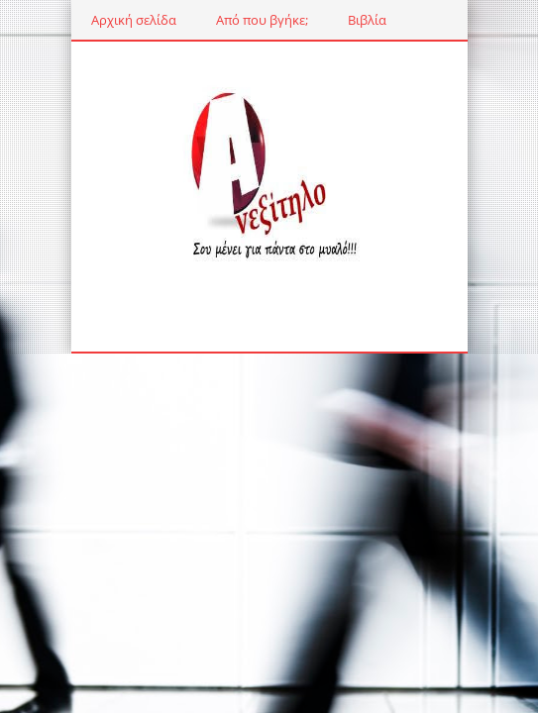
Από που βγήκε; (262, 20)
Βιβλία (367, 20)
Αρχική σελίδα (133, 20)
